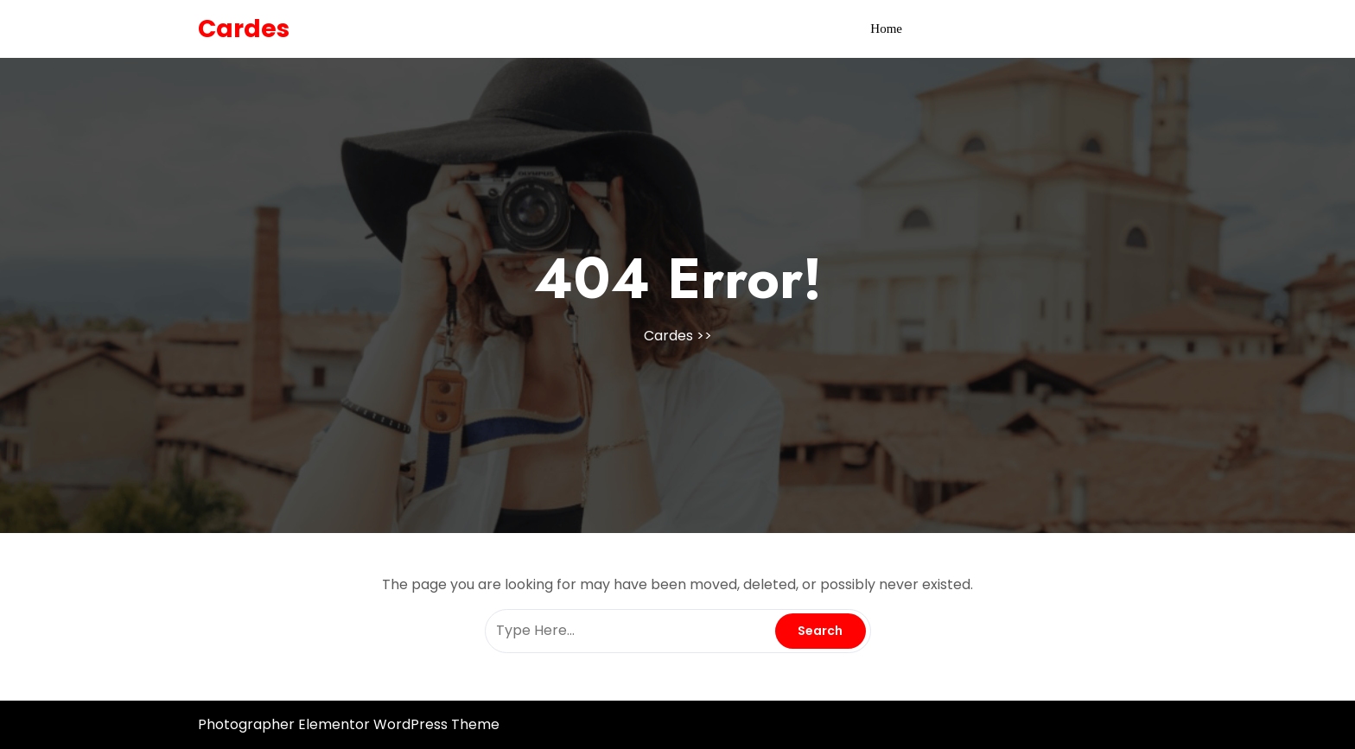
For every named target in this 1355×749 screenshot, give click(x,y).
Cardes (243, 29)
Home (886, 28)
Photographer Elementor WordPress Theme (348, 724)
